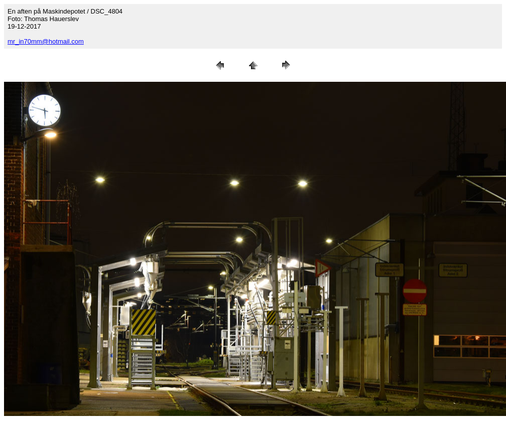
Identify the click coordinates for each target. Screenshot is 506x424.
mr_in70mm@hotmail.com (46, 41)
